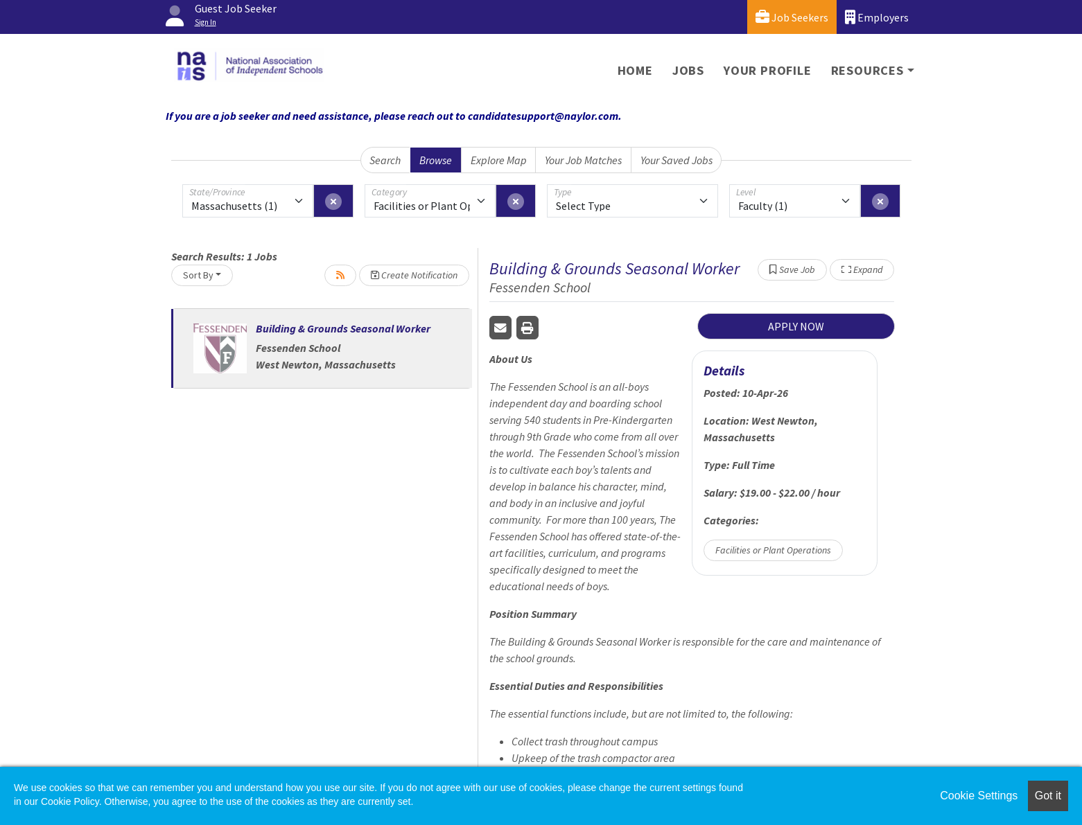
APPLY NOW (796, 326)
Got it (1048, 795)
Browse (435, 160)
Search (385, 160)
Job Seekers (792, 17)
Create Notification (414, 275)
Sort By (198, 275)
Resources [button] (867, 70)
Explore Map (499, 160)
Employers (877, 17)
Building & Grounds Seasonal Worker (343, 328)
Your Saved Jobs (676, 160)
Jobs (688, 70)
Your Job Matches (583, 160)
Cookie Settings (979, 795)
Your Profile (768, 70)
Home (635, 70)
